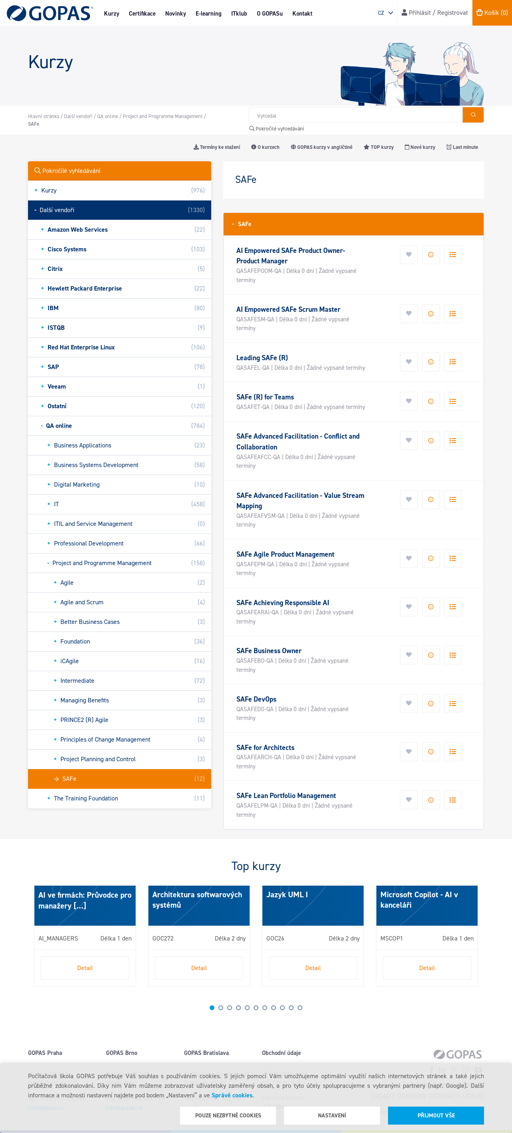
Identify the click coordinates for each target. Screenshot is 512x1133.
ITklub (239, 14)
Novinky (175, 14)
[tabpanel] (85, 935)
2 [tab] (220, 1007)
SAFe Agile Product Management (285, 554)
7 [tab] (264, 1007)
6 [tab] (256, 1007)
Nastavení (332, 1115)
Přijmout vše (436, 1115)
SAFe (241, 224)
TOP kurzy (379, 147)
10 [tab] (291, 1007)
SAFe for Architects (265, 747)
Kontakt (302, 14)
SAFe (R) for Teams (265, 397)
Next (36, 939)
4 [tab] (238, 1007)
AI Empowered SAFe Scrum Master (288, 309)
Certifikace (142, 14)
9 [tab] (282, 1007)
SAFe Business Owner (269, 651)
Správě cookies (232, 1095)
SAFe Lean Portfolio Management (286, 795)
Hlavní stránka (43, 116)
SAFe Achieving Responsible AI (282, 603)
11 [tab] (300, 1007)
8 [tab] (273, 1007)
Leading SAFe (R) (262, 358)
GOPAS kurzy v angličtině (321, 147)
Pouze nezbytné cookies (228, 1115)
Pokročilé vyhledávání (276, 128)
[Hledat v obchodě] (355, 115)
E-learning (209, 14)
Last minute (462, 147)
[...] (79, 905)
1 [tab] (212, 1007)
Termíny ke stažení (217, 147)
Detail (85, 968)
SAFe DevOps (256, 699)
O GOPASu (270, 14)
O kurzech (265, 147)
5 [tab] (247, 1007)
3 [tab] (229, 1007)
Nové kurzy (420, 147)
